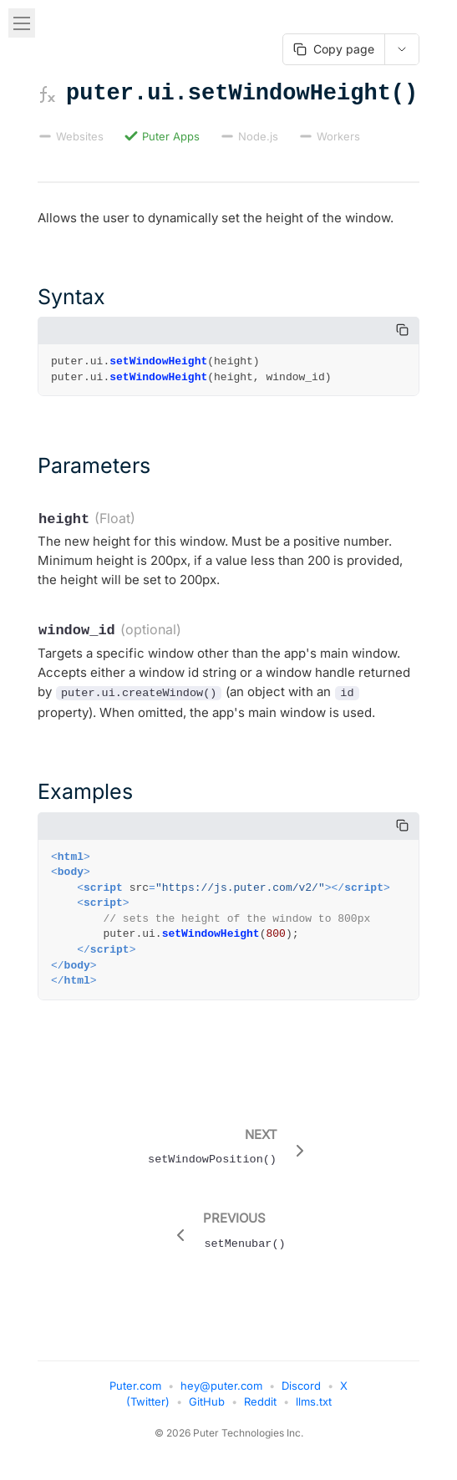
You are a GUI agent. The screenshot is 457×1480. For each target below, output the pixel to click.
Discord (301, 1392)
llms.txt (314, 1408)
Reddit (260, 1408)
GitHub (207, 1408)
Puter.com (135, 1392)
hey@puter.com (221, 1392)
